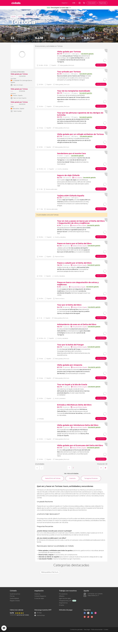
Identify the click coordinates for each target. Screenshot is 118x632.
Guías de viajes (39, 598)
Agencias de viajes (65, 598)
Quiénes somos (15, 594)
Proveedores (63, 594)
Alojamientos (63, 603)
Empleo (61, 605)
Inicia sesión (92, 3)
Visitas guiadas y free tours (49, 572)
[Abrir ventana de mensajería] (4, 628)
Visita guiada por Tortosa (19, 74)
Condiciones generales (76, 629)
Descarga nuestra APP (42, 610)
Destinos (37, 594)
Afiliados (61, 596)
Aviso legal (87, 629)
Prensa (12, 596)
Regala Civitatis (15, 600)
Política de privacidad (96, 629)
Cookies (106, 629)
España (13, 16)
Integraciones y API (65, 600)
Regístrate (102, 3)
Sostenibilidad (14, 598)
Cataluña (20, 16)
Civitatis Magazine (40, 596)
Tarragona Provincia (30, 16)
